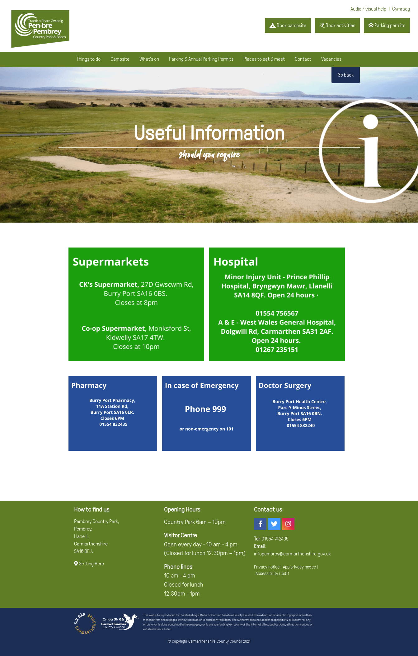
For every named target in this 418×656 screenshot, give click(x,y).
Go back (346, 75)
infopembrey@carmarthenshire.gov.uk (292, 553)
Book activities (337, 25)
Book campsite (288, 25)
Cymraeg (401, 9)
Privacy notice (266, 566)
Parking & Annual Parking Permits (201, 59)
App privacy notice (299, 566)
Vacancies (331, 59)
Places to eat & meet (264, 59)
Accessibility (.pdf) (272, 573)
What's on (149, 59)
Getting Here (89, 563)
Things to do (89, 59)
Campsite (119, 59)
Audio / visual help (368, 9)
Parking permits (387, 25)
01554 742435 (275, 538)
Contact (303, 59)
